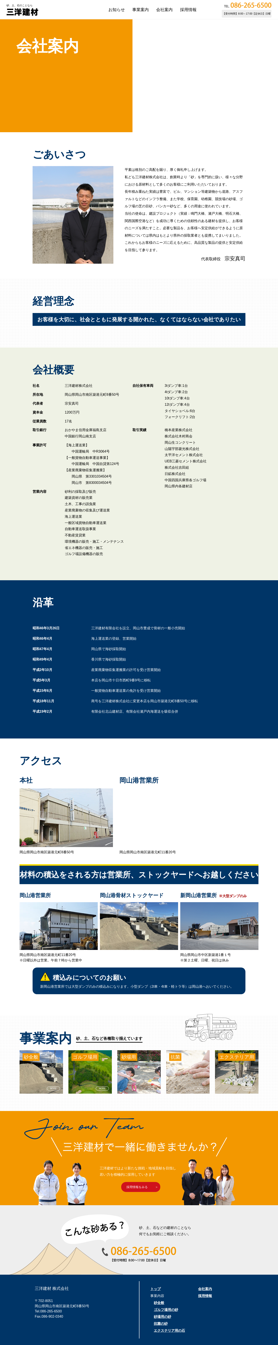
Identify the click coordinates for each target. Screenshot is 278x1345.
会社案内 (164, 9)
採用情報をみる (137, 1187)
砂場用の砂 (162, 1317)
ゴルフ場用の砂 (166, 1310)
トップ (155, 1289)
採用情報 (188, 9)
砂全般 (159, 1303)
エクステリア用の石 (169, 1330)
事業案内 (140, 9)
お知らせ (116, 9)
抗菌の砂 (161, 1323)
